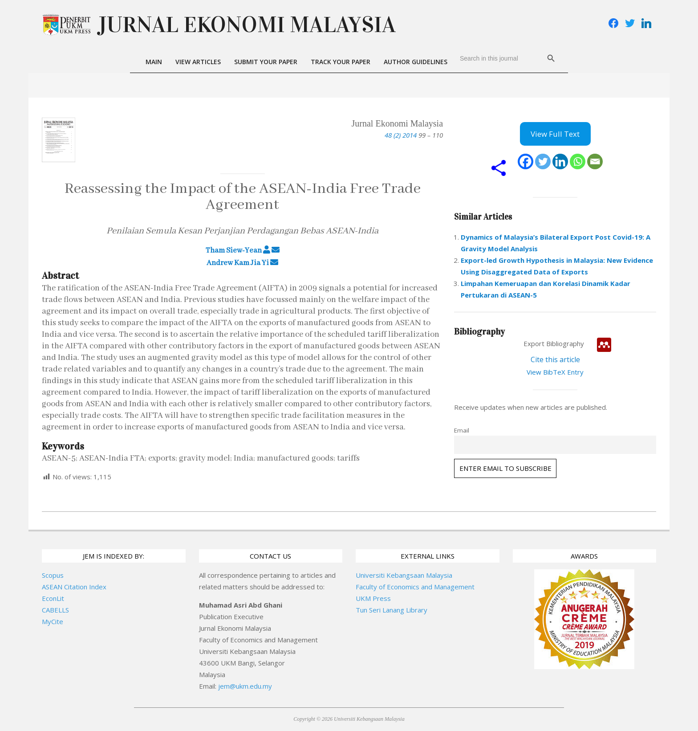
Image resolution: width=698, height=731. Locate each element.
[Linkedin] (560, 161)
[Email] (595, 161)
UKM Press (373, 598)
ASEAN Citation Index (74, 586)
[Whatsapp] (577, 161)
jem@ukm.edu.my (245, 686)
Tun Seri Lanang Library (391, 609)
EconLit (53, 598)
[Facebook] (525, 161)
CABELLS (55, 609)
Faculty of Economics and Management (415, 586)
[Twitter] (543, 161)
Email (461, 430)
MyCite (52, 621)
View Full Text (555, 134)
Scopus (53, 575)
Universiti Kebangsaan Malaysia (404, 575)
